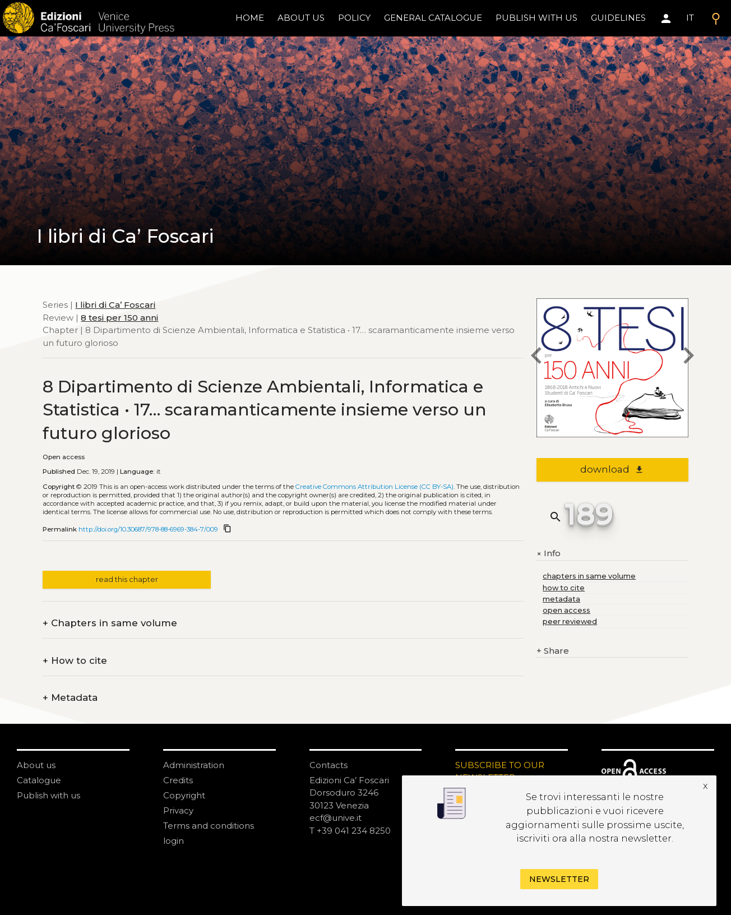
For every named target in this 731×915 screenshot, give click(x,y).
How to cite (75, 660)
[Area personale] (666, 18)
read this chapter (127, 579)
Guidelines (618, 17)
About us (301, 17)
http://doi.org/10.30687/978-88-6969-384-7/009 (148, 529)
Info (548, 554)
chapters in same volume (589, 576)
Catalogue (39, 780)
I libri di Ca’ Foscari (115, 304)
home (249, 17)
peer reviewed (570, 621)
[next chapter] (688, 357)
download (612, 469)
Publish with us (536, 17)
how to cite (564, 588)
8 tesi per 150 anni (119, 317)
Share (552, 651)
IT (690, 17)
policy (354, 17)
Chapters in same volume (110, 623)
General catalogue (433, 17)
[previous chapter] (536, 357)
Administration (193, 765)
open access (566, 610)
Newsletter (559, 879)
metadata (561, 599)
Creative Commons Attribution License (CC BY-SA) (374, 487)
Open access (64, 457)
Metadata (70, 697)
